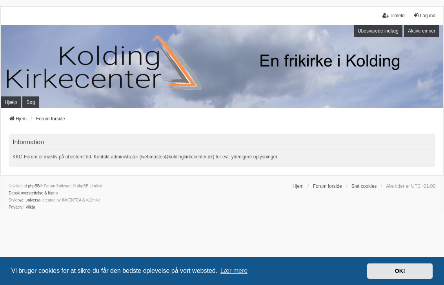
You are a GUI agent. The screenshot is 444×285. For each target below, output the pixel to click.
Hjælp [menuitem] (11, 102)
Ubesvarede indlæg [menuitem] (378, 31)
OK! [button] (400, 271)
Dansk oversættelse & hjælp (33, 193)
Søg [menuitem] (30, 102)
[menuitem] (15, 207)
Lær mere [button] (233, 270)
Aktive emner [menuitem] (421, 31)
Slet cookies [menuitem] (364, 186)
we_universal (29, 200)
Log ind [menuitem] (424, 15)
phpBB (34, 186)
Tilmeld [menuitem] (393, 15)
